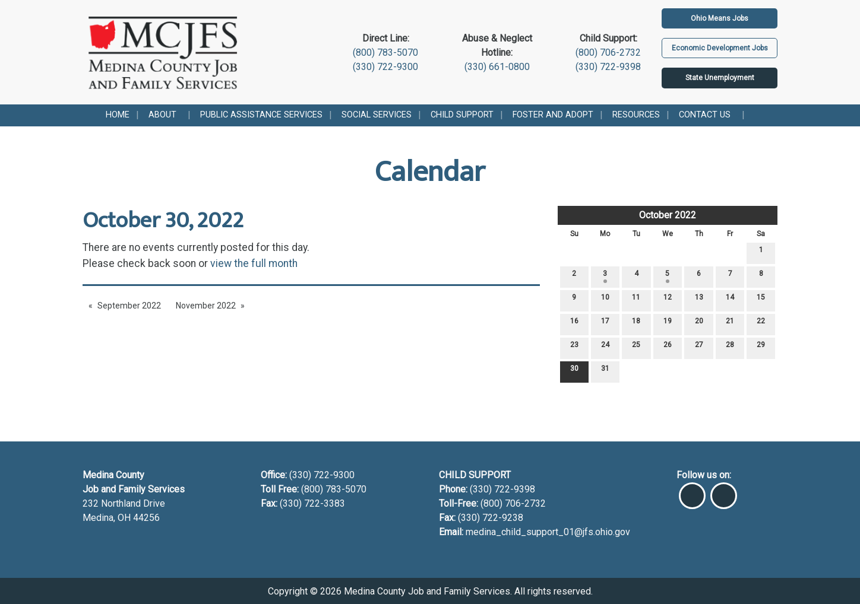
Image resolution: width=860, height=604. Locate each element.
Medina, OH (108, 517)
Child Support (462, 115)
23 (574, 347)
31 (605, 371)
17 (605, 323)
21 (730, 323)
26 (667, 347)
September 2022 (129, 305)
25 (636, 347)
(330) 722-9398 (608, 66)
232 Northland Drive (124, 503)
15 (761, 300)
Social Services (377, 115)
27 (699, 347)
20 (699, 323)
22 (761, 323)
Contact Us (705, 115)
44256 (146, 517)
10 (605, 300)
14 (730, 300)
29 (761, 347)
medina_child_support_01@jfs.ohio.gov (548, 532)
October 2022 (667, 215)
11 (636, 300)
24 (605, 347)
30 (574, 371)
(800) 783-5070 (385, 52)
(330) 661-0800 (497, 66)
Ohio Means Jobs (719, 18)
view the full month (254, 263)
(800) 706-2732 (608, 52)
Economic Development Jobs (720, 48)
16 (574, 323)
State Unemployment (719, 78)
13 (699, 300)
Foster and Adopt (553, 115)
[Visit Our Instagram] (723, 490)
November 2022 (206, 305)
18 (636, 323)
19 (667, 323)
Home (117, 115)
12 (667, 300)
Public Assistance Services (261, 115)
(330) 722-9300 (385, 66)
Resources (636, 115)
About (162, 115)
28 (730, 347)
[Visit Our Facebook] (692, 490)
